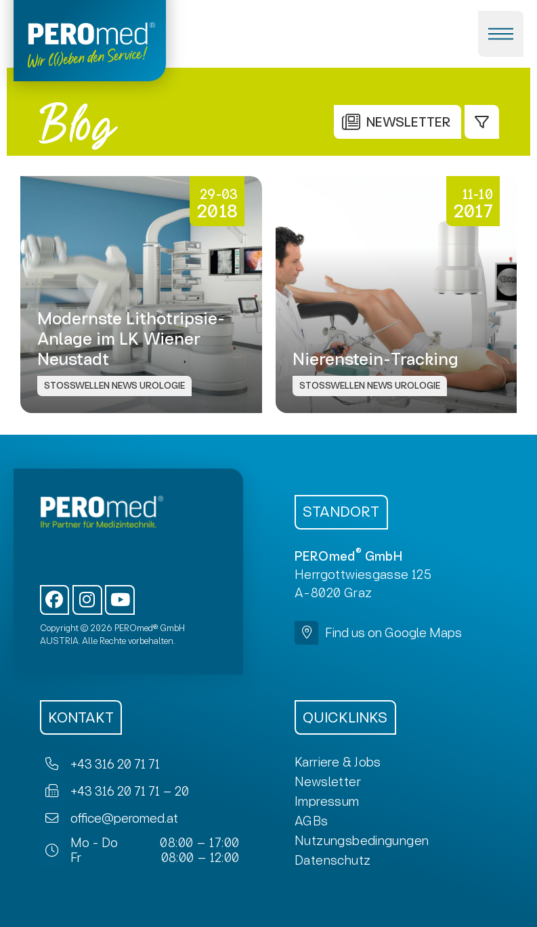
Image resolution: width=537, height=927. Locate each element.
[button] (500, 33)
